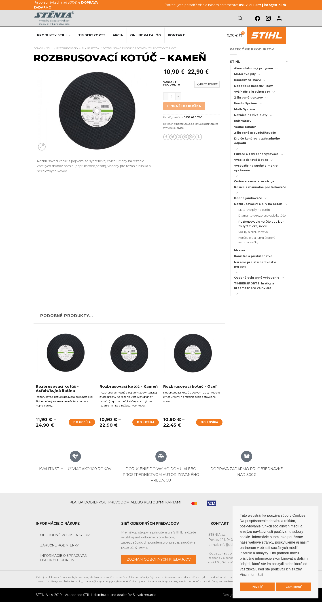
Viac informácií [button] (251, 574)
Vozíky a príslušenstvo (253, 232)
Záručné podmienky (59, 545)
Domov (38, 48)
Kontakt (176, 35)
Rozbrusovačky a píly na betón (77, 48)
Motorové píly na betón (254, 209)
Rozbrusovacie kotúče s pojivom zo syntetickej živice (139, 48)
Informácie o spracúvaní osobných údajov (64, 558)
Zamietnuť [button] (294, 587)
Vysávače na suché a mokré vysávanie (256, 168)
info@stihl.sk (275, 5)
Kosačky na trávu (247, 80)
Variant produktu (171, 83)
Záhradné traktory (248, 97)
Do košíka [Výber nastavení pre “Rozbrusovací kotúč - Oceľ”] (209, 422)
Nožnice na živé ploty (250, 115)
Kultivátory (242, 121)
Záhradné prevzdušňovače (255, 132)
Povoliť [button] (257, 587)
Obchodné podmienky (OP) (65, 535)
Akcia (118, 35)
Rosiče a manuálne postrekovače (260, 187)
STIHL (49, 48)
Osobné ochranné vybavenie (256, 277)
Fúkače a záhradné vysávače (256, 154)
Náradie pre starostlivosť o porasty (255, 264)
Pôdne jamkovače (248, 198)
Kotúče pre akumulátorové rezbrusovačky (256, 240)
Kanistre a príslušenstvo (253, 256)
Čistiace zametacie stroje (254, 181)
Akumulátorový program (253, 68)
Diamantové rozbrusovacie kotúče (262, 215)
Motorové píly (245, 74)
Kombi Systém (245, 103)
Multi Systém (244, 109)
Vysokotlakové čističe (251, 159)
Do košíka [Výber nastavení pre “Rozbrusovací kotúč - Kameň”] (145, 422)
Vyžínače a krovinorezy (252, 91)
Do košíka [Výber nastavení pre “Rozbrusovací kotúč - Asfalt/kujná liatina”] (82, 422)
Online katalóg (145, 35)
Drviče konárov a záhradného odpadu (257, 141)
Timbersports (92, 35)
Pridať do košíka (184, 106)
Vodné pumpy (245, 127)
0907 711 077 (250, 5)
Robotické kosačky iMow (253, 86)
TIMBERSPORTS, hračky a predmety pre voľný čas (254, 286)
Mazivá (239, 250)
